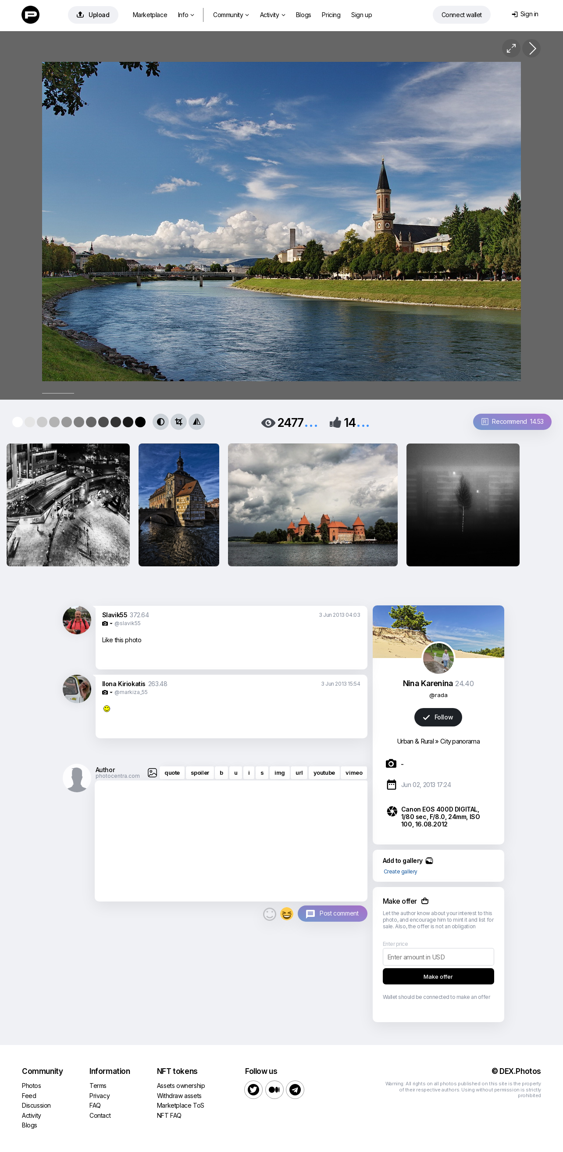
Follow (438, 717)
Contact (99, 1115)
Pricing (331, 14)
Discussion (36, 1105)
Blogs (303, 14)
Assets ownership (181, 1085)
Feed (29, 1095)
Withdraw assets (179, 1095)
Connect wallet (462, 14)
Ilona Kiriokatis (124, 683)
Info (186, 14)
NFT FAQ (169, 1115)
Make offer (438, 976)
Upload (93, 14)
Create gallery (400, 871)
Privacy (99, 1095)
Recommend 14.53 (512, 421)
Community (231, 14)
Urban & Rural (415, 741)
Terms (98, 1085)
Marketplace (150, 14)
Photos (31, 1085)
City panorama (460, 741)
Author (105, 769)
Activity (272, 14)
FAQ (95, 1105)
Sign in (525, 14)
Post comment (339, 913)
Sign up (361, 14)
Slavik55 (115, 615)
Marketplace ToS (180, 1105)
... (311, 421)
